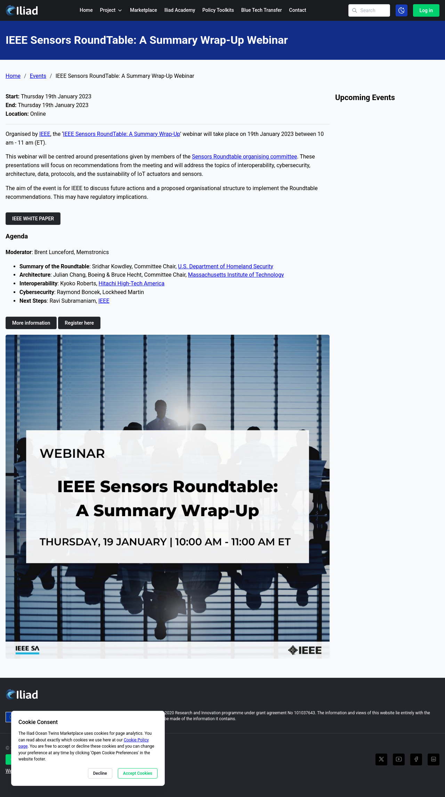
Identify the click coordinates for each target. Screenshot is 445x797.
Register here (79, 323)
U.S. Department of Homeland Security (225, 266)
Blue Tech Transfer (261, 10)
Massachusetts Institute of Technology (236, 274)
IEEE (44, 134)
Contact (297, 10)
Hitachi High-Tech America (132, 283)
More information (31, 323)
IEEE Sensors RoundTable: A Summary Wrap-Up (121, 134)
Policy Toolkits (218, 10)
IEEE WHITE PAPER (33, 218)
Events (38, 76)
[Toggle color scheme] (401, 10)
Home (86, 10)
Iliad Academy (179, 10)
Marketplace (143, 10)
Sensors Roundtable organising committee (244, 156)
